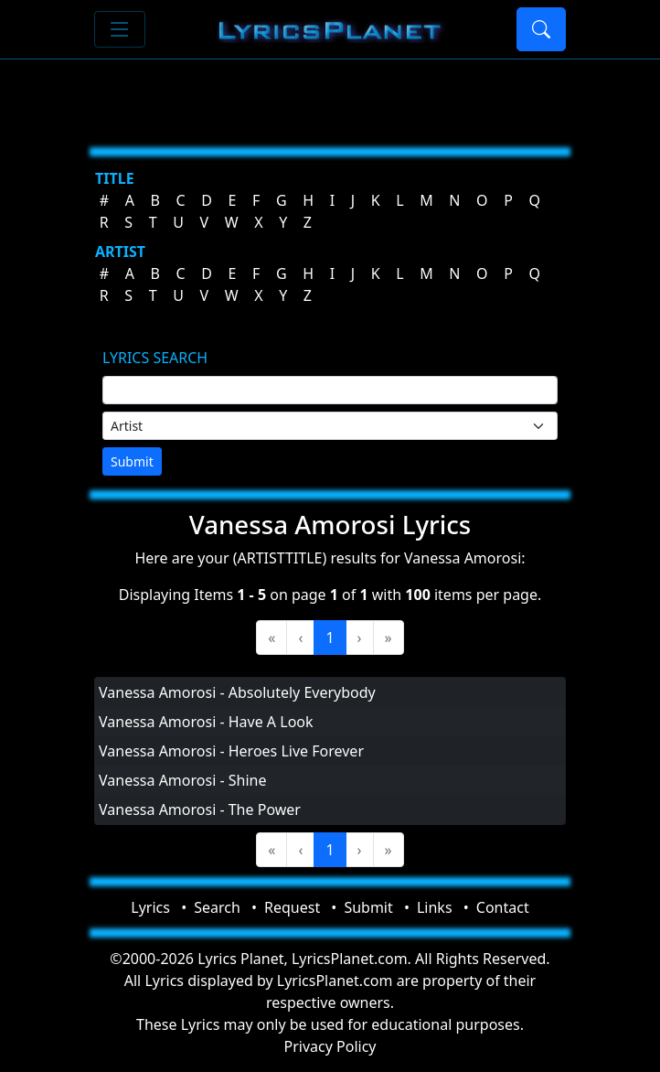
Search (217, 907)
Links (434, 907)
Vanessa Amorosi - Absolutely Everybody (237, 692)
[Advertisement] (330, 96)
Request (292, 907)
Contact (502, 907)
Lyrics (150, 907)
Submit (132, 461)
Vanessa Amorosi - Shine (182, 780)
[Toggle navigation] (119, 29)
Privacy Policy (330, 1046)
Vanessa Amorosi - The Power (200, 809)
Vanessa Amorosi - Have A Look (206, 722)
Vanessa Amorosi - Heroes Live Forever (231, 751)
